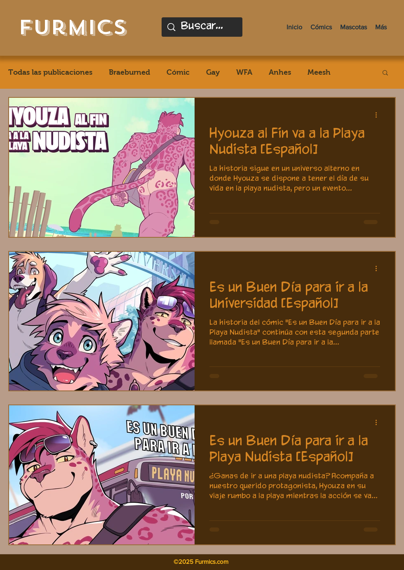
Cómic (178, 72)
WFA (244, 72)
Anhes (280, 72)
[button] (385, 73)
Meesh (319, 72)
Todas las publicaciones (50, 72)
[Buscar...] (203, 27)
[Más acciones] (379, 115)
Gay (213, 72)
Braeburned (129, 72)
